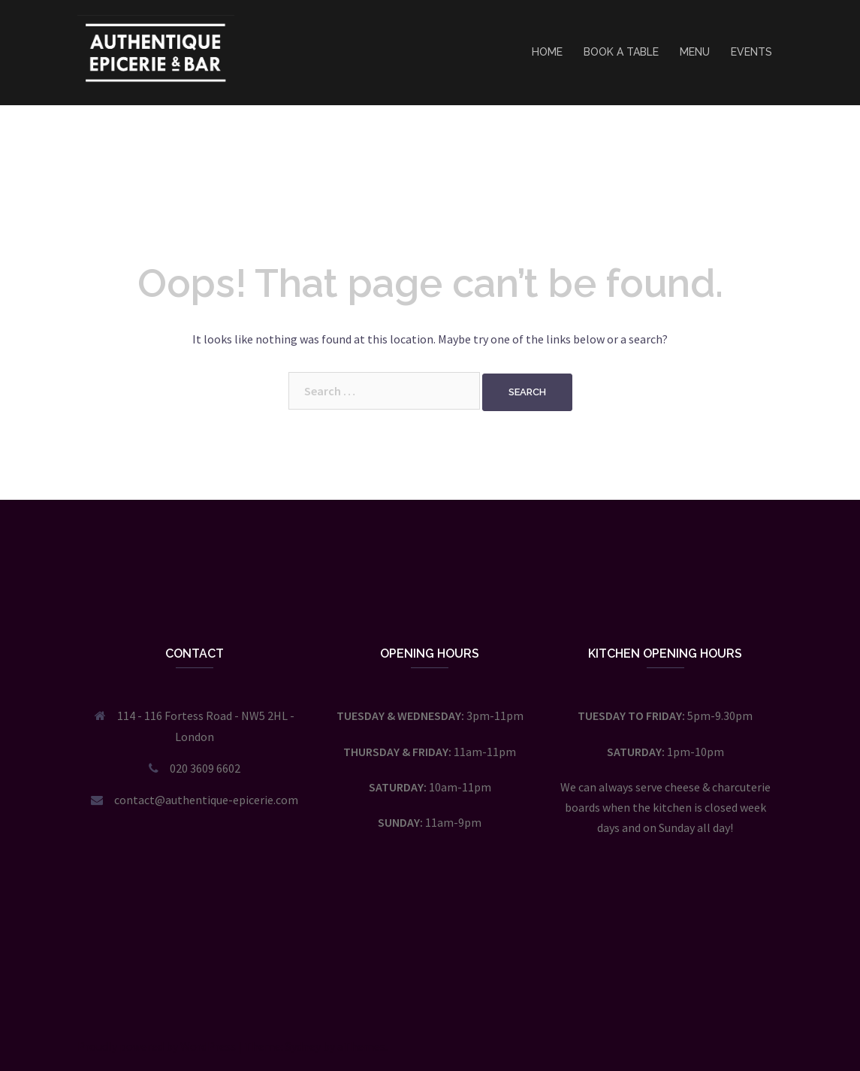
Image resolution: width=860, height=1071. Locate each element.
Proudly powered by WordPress (156, 1046)
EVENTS (751, 52)
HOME (547, 52)
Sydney (303, 1046)
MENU (695, 52)
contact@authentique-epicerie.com (206, 799)
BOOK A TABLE (621, 52)
